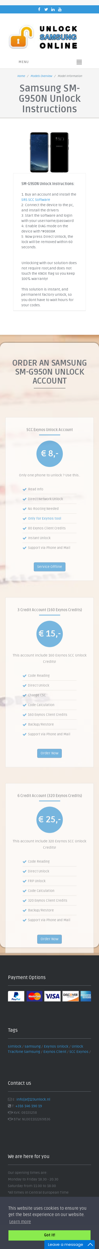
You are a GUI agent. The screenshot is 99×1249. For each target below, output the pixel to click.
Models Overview (41, 76)
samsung (33, 1046)
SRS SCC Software (35, 199)
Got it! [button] (49, 1235)
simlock (14, 1046)
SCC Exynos (78, 1051)
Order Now (49, 771)
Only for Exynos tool (44, 536)
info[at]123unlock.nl (33, 1099)
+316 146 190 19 (28, 1106)
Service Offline (49, 584)
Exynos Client (54, 1051)
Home (21, 76)
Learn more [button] (20, 1221)
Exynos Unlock (56, 1046)
